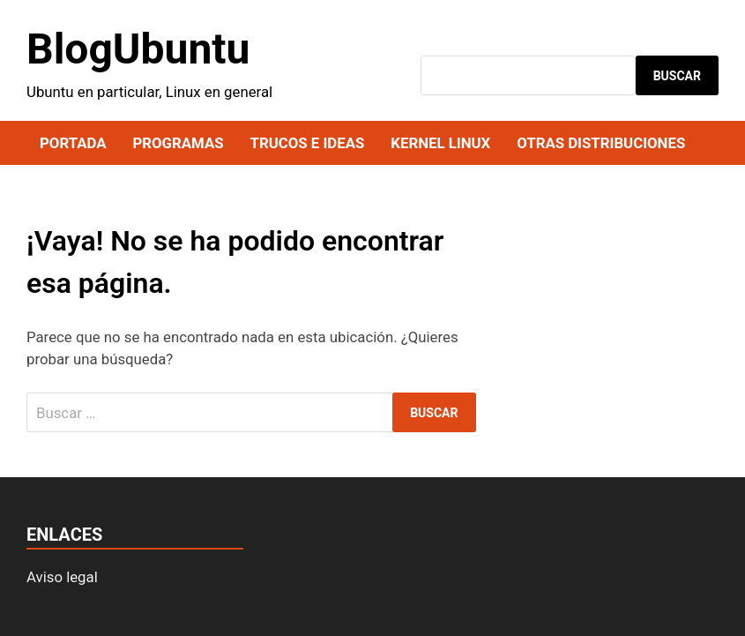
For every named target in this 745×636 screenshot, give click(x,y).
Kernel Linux (440, 143)
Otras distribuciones (601, 143)
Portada (73, 143)
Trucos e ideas (307, 143)
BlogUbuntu (138, 49)
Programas (177, 143)
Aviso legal (62, 577)
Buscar (677, 76)
